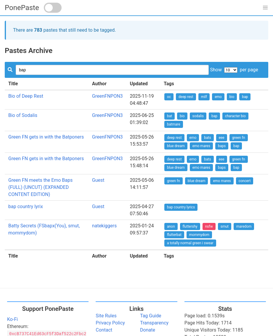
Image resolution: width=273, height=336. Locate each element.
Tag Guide (150, 316)
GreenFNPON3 (107, 96)
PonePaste (22, 8)
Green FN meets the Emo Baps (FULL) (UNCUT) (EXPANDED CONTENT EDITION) (40, 187)
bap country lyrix (25, 206)
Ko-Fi (12, 319)
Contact (104, 330)
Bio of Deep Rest (25, 96)
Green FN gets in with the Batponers (46, 137)
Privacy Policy (110, 323)
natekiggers (104, 226)
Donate (147, 330)
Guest (98, 180)
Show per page (234, 70)
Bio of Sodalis (22, 115)
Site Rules (106, 316)
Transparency (154, 323)
